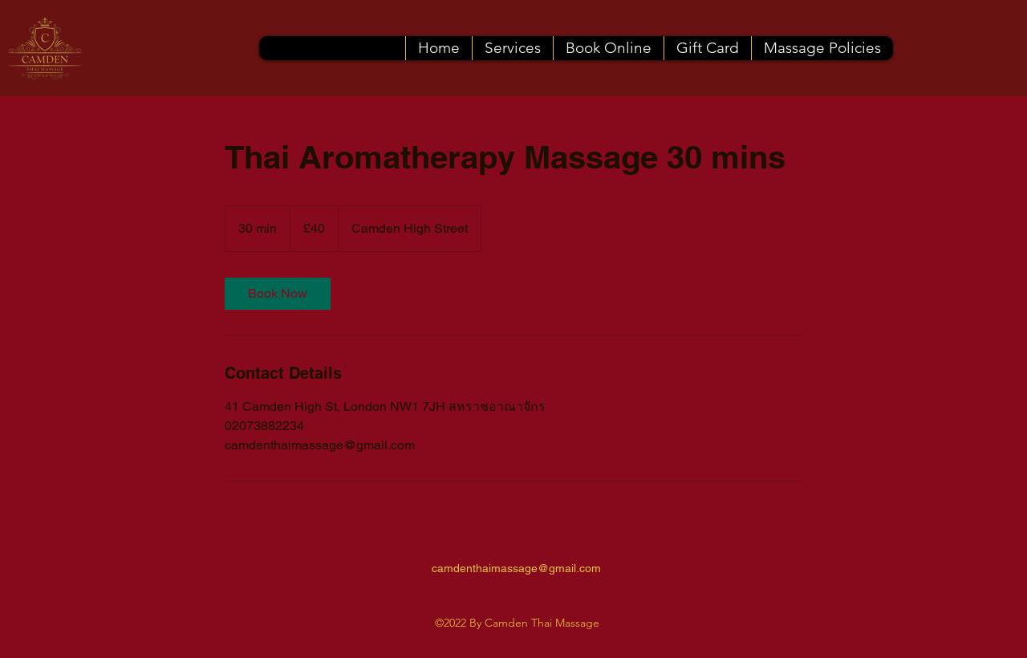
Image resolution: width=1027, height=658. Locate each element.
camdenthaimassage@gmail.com (516, 568)
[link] (278, 294)
